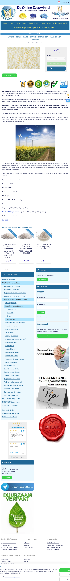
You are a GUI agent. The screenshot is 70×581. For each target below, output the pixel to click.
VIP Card (26, 543)
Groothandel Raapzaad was (10, 212)
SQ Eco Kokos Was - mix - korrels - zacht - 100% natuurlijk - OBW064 (26, 249)
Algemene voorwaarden (8, 543)
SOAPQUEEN (45, 28)
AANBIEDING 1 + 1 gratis (11, 290)
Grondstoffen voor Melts (11, 369)
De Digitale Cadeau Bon (11, 395)
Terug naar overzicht (9, 75)
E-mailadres (41, 297)
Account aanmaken (44, 336)
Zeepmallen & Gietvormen (12, 379)
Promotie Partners (53, 549)
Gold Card (27, 545)
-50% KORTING (11, 309)
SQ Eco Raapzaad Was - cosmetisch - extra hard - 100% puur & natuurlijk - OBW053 (9, 251)
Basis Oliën (10, 313)
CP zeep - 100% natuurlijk (11, 375)
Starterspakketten (10, 303)
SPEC (6, 220)
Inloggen (41, 312)
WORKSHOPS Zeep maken (10, 405)
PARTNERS (37, 28)
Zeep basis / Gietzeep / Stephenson (15, 293)
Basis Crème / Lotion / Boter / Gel (14, 296)
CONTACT (53, 28)
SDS (3, 220)
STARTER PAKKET (61, 23)
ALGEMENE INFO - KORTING (10, 413)
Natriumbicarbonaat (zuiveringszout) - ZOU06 (44, 247)
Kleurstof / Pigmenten (12, 329)
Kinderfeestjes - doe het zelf (12, 392)
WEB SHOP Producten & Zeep (11, 283)
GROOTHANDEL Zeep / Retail (11, 399)
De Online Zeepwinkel (8, 280)
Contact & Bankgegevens (9, 549)
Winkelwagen (42, 279)
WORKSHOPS (29, 28)
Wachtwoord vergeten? (43, 317)
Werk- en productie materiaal (13, 382)
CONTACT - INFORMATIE (9, 417)
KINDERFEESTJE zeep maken (11, 402)
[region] (22, 573)
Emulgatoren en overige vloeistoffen (16, 339)
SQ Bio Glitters (9, 332)
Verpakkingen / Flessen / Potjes (13, 385)
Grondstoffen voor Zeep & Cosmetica (15, 299)
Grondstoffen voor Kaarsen (12, 372)
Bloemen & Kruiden (11, 342)
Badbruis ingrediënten (12, 352)
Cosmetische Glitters (11, 356)
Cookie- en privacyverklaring (28, 578)
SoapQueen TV (5, 559)
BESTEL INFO (25, 23)
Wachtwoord (41, 304)
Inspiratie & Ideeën (8, 410)
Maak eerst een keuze (56, 63)
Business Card (28, 547)
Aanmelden (7, 477)
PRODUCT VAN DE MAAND (47, 23)
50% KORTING (34, 23)
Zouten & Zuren (10, 349)
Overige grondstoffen (11, 336)
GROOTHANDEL (15, 23)
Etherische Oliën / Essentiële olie (15, 323)
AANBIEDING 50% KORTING (12, 286)
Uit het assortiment (11, 362)
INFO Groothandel (53, 543)
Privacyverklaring (6, 545)
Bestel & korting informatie (9, 547)
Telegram (27, 559)
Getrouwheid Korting (53, 547)
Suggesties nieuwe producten (14, 359)
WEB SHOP (6, 23)
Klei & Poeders (9, 346)
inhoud (49, 55)
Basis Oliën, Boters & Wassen (14, 306)
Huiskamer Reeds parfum (11, 389)
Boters (9, 316)
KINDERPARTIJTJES (19, 28)
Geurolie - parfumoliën (12, 326)
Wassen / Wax (11, 319)
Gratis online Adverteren (55, 545)
